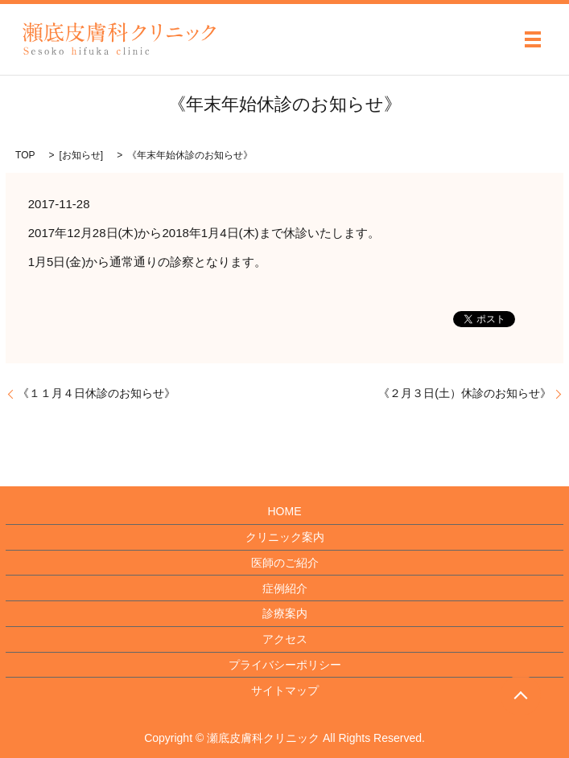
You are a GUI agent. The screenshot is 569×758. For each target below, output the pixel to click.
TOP (25, 155)
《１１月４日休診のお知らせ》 (96, 393)
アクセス (284, 639)
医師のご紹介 (285, 562)
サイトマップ (285, 690)
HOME (285, 511)
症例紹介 (284, 588)
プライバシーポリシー (285, 664)
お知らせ (81, 155)
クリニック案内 (284, 537)
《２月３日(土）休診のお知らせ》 (464, 393)
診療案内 (284, 613)
